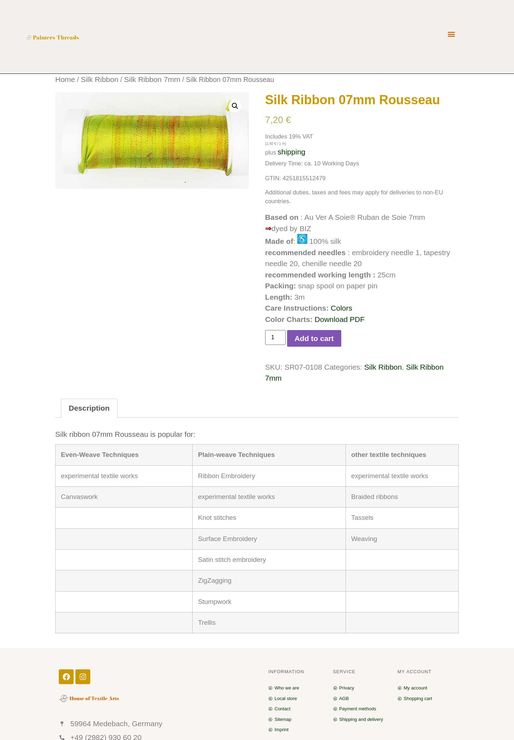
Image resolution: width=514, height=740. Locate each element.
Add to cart (314, 338)
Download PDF (340, 319)
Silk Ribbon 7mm (152, 79)
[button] (451, 34)
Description (89, 408)
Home (65, 79)
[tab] (89, 408)
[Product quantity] (275, 337)
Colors (341, 308)
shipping (291, 152)
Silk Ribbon (99, 79)
